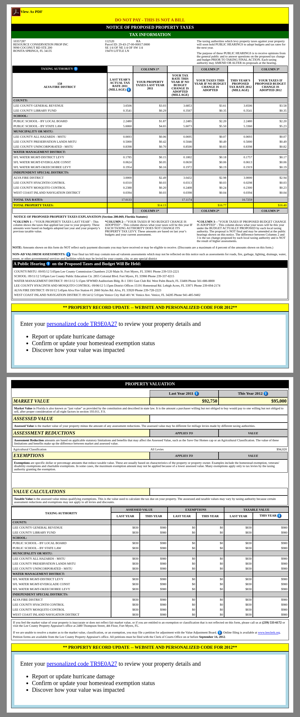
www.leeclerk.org (269, 632)
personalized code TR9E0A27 (82, 324)
